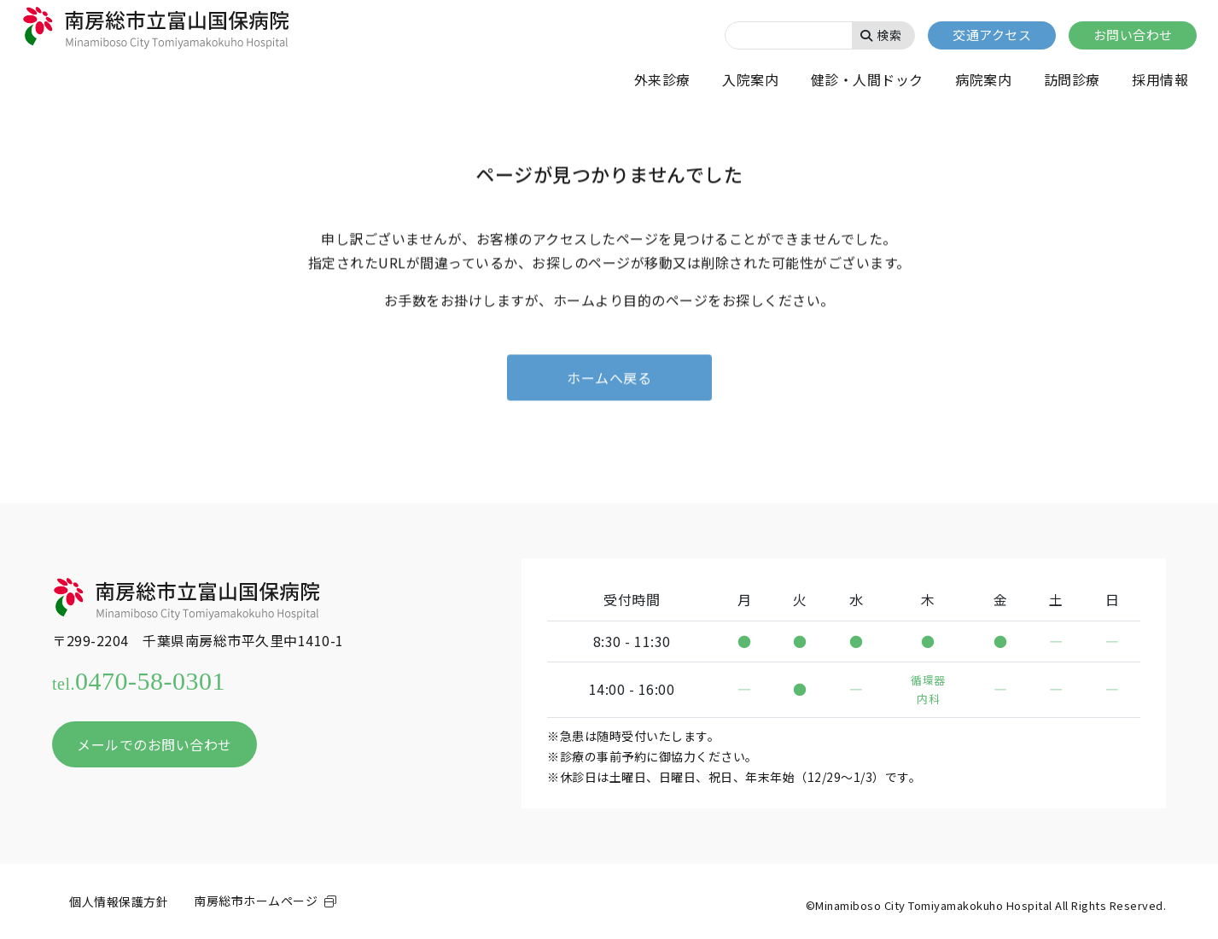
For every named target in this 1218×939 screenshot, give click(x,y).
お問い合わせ (1133, 35)
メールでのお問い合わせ (154, 744)
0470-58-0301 (138, 681)
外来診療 (662, 79)
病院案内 (983, 79)
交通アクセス (992, 35)
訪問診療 (1072, 79)
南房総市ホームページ (256, 900)
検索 (881, 35)
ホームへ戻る (609, 378)
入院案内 (750, 79)
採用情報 (1160, 79)
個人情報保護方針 (118, 901)
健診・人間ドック (867, 79)
